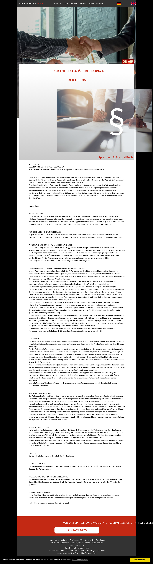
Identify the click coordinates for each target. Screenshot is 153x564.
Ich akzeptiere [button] (139, 560)
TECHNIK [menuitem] (83, 3)
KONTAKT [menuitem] (100, 3)
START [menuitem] (57, 3)
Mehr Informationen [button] (80, 560)
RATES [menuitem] (91, 3)
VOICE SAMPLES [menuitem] (70, 3)
